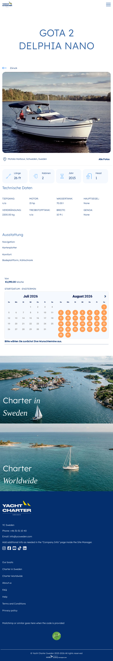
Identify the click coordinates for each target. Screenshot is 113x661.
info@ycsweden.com (21, 536)
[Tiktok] (20, 547)
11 (75, 318)
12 (82, 318)
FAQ (4, 589)
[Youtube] (15, 547)
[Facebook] (9, 547)
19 (82, 324)
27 (90, 329)
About (7, 582)
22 (104, 324)
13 (90, 318)
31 (68, 335)
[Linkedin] (24, 547)
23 (61, 329)
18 (75, 324)
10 (68, 318)
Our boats (7, 562)
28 (97, 329)
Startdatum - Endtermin (20, 288)
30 (61, 335)
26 (82, 329)
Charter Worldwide (12, 576)
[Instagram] (4, 547)
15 (104, 318)
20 (90, 324)
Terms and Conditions (14, 603)
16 (61, 324)
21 (97, 324)
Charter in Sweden (12, 569)
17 (68, 324)
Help (4, 596)
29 (104, 329)
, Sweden (24, 158)
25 (75, 329)
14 (97, 318)
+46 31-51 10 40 (18, 530)
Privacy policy (9, 610)
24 (68, 329)
